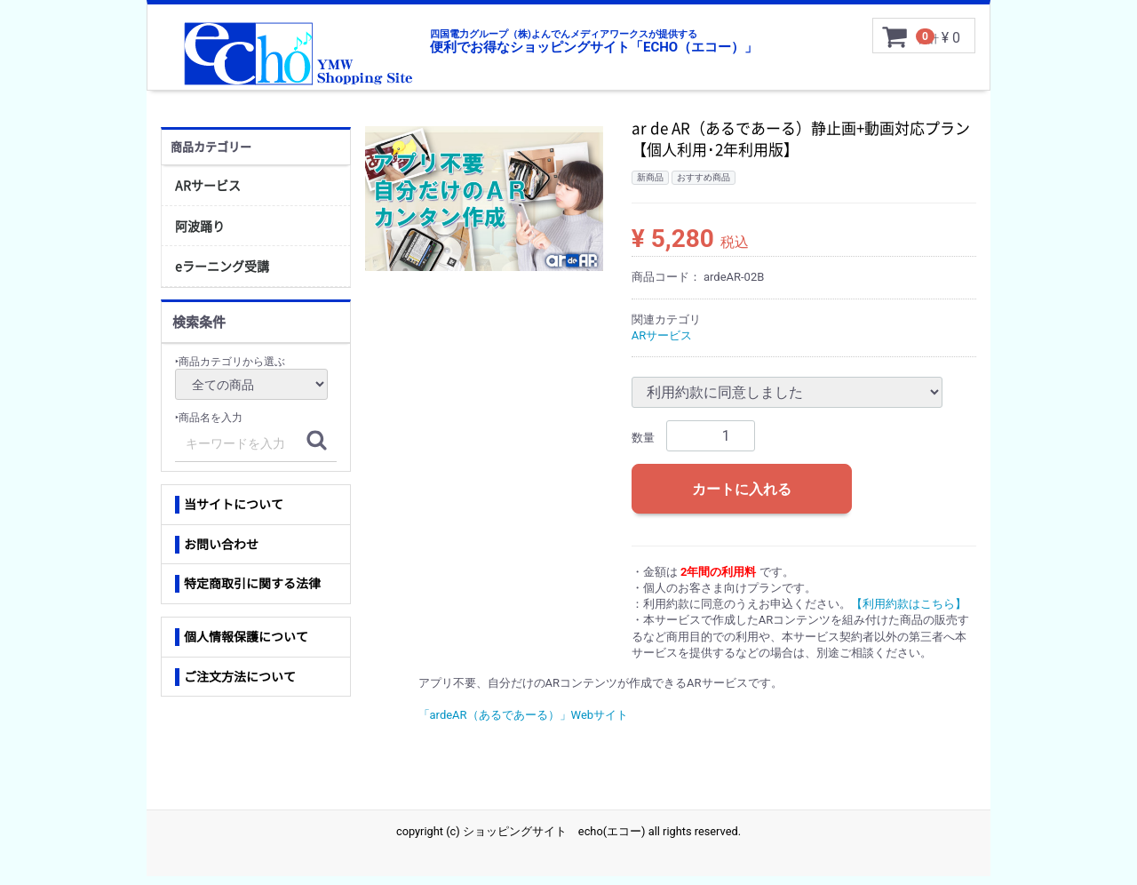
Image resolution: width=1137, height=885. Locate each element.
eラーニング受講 (222, 274)
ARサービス (208, 194)
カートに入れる (741, 498)
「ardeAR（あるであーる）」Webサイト (523, 723)
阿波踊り (200, 234)
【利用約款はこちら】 (908, 612)
